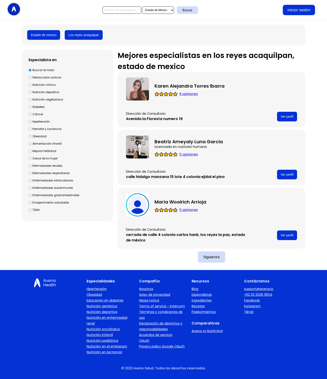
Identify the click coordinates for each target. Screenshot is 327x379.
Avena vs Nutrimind (207, 331)
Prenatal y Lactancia (46, 129)
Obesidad (39, 136)
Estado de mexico (43, 35)
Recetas (198, 306)
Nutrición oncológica (103, 329)
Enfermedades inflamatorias (52, 180)
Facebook (252, 300)
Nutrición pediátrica (102, 340)
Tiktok (249, 312)
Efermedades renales (47, 166)
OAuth (144, 340)
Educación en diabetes (105, 300)
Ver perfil (287, 116)
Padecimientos (204, 312)
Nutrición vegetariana (47, 99)
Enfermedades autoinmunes (52, 188)
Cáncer (37, 114)
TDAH (36, 210)
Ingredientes (202, 300)
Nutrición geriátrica (102, 306)
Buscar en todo (43, 70)
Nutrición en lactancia (104, 352)
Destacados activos (46, 77)
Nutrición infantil (100, 335)
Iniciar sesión (298, 10)
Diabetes (38, 107)
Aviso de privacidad (154, 294)
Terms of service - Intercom (162, 306)
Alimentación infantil (47, 144)
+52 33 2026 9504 (258, 294)
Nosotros (146, 289)
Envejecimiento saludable (50, 202)
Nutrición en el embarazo (107, 346)
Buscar (187, 10)
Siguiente (211, 257)
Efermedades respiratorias (51, 173)
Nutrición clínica (43, 85)
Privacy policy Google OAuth (162, 346)
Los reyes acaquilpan (83, 35)
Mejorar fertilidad (44, 151)
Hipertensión (41, 121)
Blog (195, 289)
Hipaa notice (149, 300)
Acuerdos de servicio (155, 335)
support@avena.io (258, 289)
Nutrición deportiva (45, 92)
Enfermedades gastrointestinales (55, 195)
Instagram (252, 306)
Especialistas (202, 294)
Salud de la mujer (45, 158)
